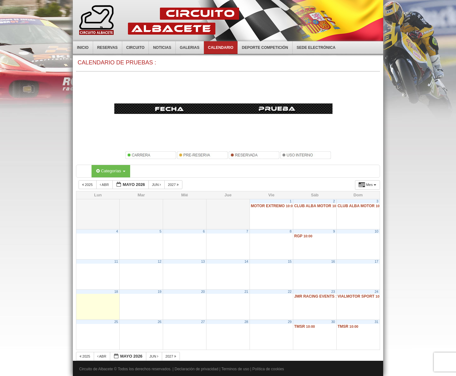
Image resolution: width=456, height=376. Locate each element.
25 (116, 322)
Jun (157, 185)
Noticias (162, 47)
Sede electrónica (316, 47)
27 (203, 322)
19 (160, 292)
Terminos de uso (235, 369)
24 (376, 292)
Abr (105, 185)
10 (376, 231)
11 (116, 261)
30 (333, 322)
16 (333, 261)
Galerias (190, 47)
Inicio (83, 47)
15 (290, 261)
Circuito (135, 47)
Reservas (107, 47)
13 (203, 261)
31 (376, 322)
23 (333, 292)
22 (290, 292)
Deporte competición (265, 47)
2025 (88, 185)
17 (376, 261)
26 (160, 322)
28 (246, 322)
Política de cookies (268, 369)
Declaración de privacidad (196, 369)
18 (116, 292)
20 (203, 292)
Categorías (110, 170)
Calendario (220, 47)
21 (246, 292)
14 (246, 261)
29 (290, 322)
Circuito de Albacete (96, 369)
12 (160, 261)
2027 (174, 185)
